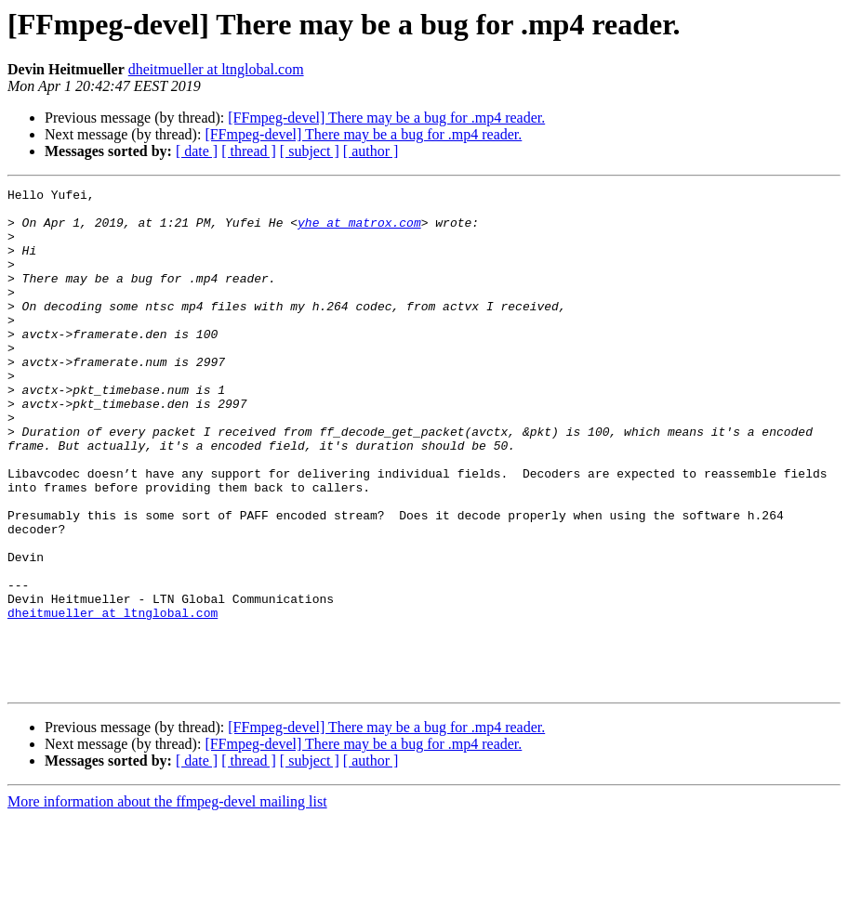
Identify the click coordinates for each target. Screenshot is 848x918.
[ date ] (197, 151)
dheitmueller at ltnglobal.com (216, 69)
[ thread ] (248, 151)
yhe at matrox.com (359, 230)
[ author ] (371, 151)
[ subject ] (309, 151)
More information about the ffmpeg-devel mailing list (167, 902)
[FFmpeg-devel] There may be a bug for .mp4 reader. (386, 117)
